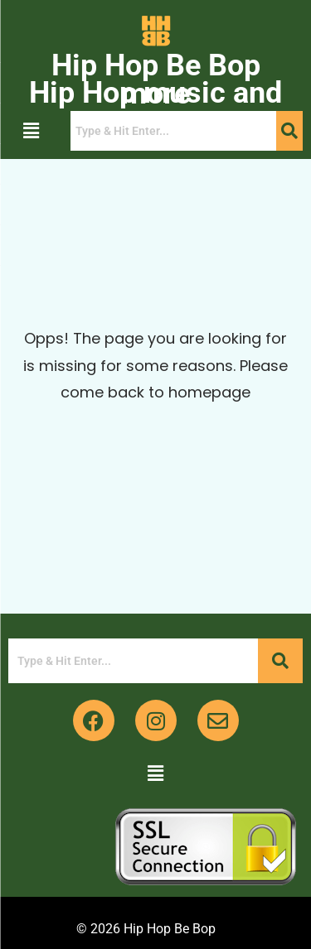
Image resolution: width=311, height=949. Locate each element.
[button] (31, 131)
